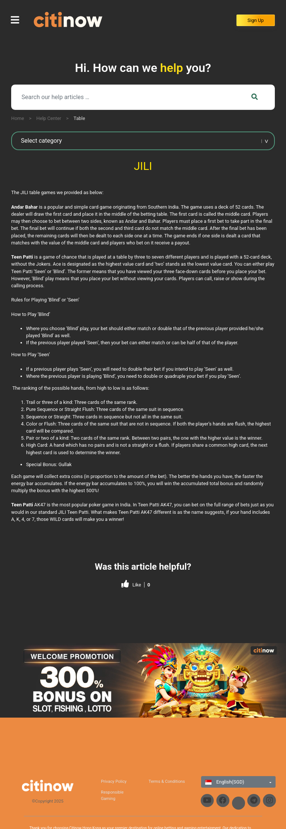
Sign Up (256, 20)
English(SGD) (224, 782)
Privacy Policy (114, 781)
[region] (143, 680)
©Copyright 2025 (48, 801)
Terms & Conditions (167, 781)
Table (79, 118)
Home (17, 118)
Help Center (48, 118)
